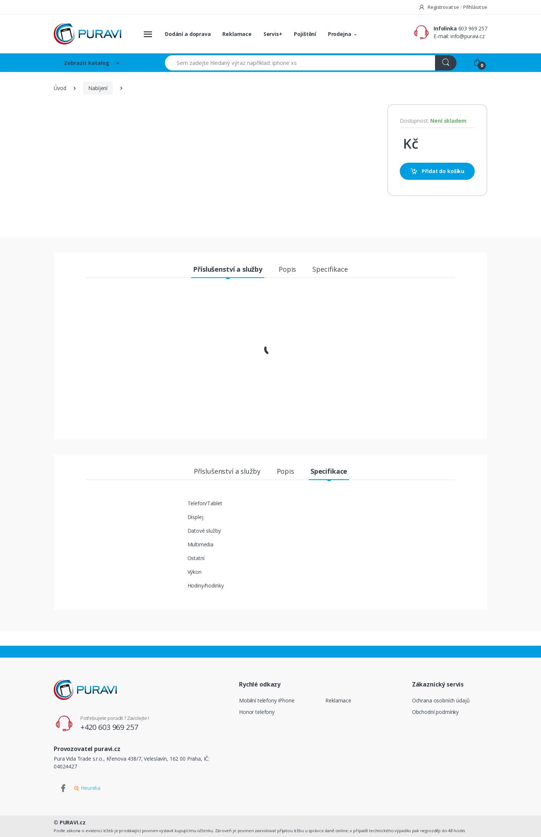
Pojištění (305, 33)
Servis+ (272, 33)
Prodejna (339, 33)
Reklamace (237, 33)
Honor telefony (257, 711)
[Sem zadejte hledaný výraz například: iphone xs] (300, 62)
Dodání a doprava (188, 33)
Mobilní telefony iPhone (267, 700)
